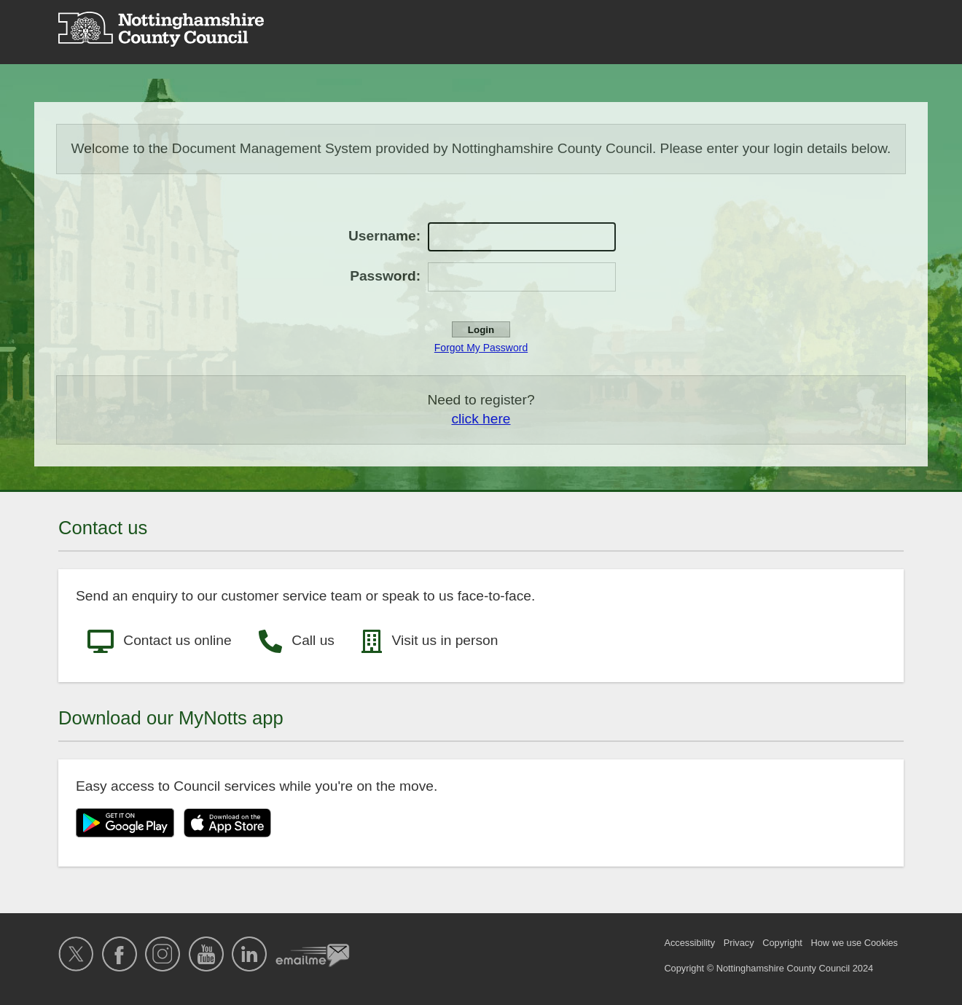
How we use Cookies (855, 942)
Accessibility (689, 942)
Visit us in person (429, 641)
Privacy (739, 942)
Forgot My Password (481, 347)
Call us (297, 641)
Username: (384, 235)
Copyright (782, 942)
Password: (385, 275)
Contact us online (159, 641)
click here (480, 418)
